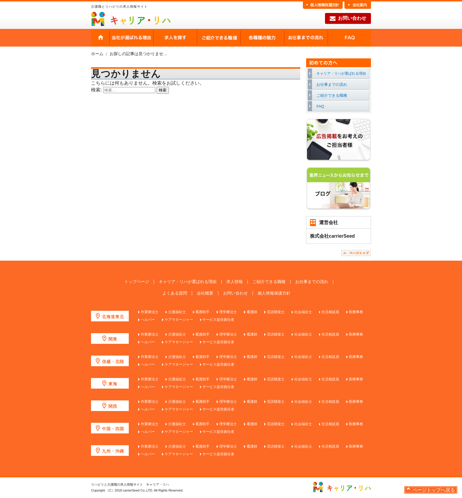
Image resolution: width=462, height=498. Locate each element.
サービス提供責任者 (218, 320)
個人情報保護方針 (274, 293)
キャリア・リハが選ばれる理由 (341, 73)
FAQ (349, 38)
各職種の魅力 (262, 38)
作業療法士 (150, 312)
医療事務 (356, 312)
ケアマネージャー (179, 320)
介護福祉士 (177, 312)
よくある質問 (174, 293)
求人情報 (234, 282)
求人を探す (175, 38)
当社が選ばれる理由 (131, 38)
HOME (100, 38)
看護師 (252, 312)
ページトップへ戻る (433, 489)
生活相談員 (330, 312)
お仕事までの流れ (306, 38)
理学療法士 (228, 312)
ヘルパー (148, 320)
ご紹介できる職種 (218, 38)
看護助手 (202, 312)
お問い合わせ (348, 19)
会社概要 (205, 293)
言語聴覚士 (276, 312)
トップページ (136, 282)
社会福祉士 (303, 312)
